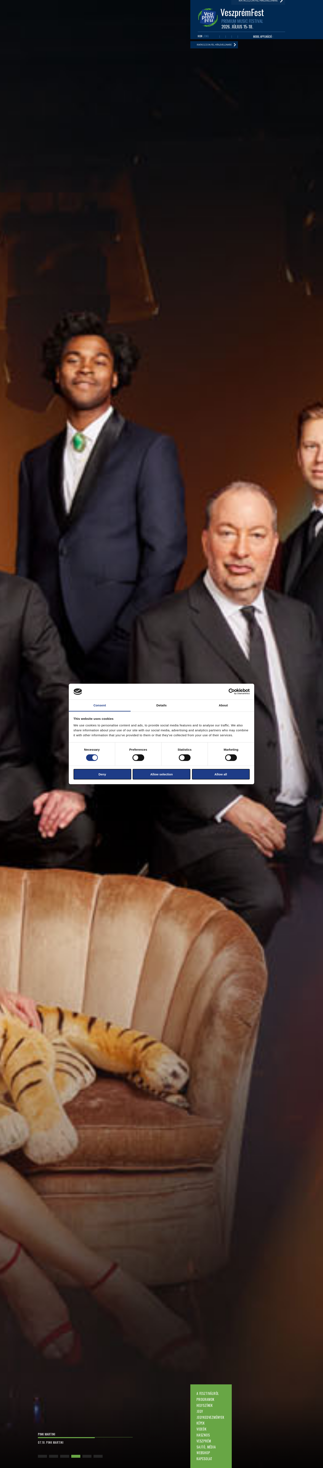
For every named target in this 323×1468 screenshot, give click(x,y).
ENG (206, 37)
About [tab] (223, 705)
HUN (200, 37)
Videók (202, 1429)
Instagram (235, 37)
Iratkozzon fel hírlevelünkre (217, 47)
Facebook (216, 37)
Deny (102, 774)
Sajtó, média (206, 1447)
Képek (201, 1423)
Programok (205, 1399)
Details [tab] (161, 705)
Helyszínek (205, 1405)
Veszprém (204, 1441)
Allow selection (161, 774)
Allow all (220, 774)
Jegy (200, 1411)
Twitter (229, 37)
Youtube (223, 37)
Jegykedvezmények (210, 1417)
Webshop (203, 1452)
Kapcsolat (204, 1458)
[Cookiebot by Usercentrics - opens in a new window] (232, 691)
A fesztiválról (208, 1393)
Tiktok (241, 37)
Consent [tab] (100, 705)
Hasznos (203, 1435)
